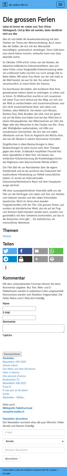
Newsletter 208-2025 (14, 383)
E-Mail (6, 312)
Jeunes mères (10, 365)
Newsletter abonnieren (15, 418)
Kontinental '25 (11, 379)
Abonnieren (11, 458)
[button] (10, 251)
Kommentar (10, 321)
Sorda (6, 393)
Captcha (7, 335)
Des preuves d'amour (14, 375)
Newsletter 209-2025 (14, 361)
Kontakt (6, 473)
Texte (5, 470)
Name (6, 303)
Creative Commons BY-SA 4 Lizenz (40, 470)
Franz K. (7, 386)
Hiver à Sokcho (11, 372)
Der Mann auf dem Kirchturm (19, 368)
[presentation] (30, 345)
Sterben (7, 236)
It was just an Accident (15, 390)
